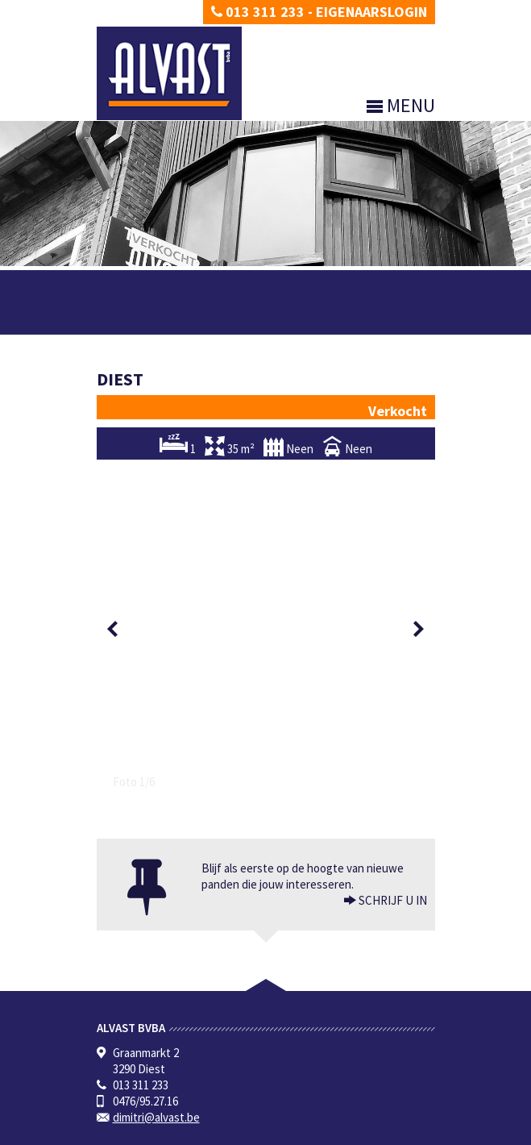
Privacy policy (125, 1132)
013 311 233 (258, 11)
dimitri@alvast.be (156, 779)
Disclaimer (182, 1132)
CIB (377, 1057)
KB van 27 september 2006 (256, 1057)
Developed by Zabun (255, 1132)
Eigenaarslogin (371, 11)
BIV (264, 1025)
